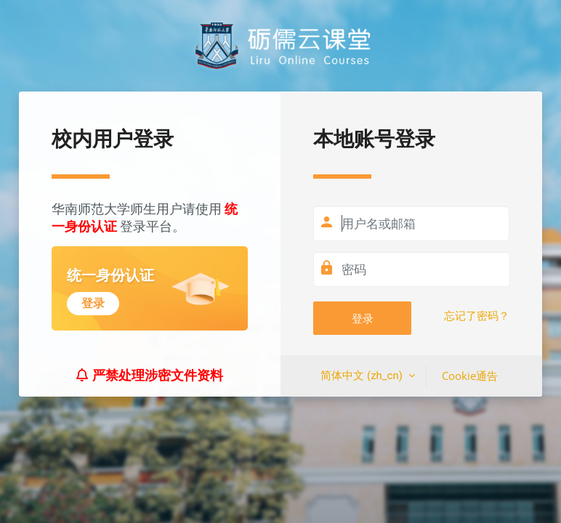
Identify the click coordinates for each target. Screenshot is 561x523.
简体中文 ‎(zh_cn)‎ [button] (362, 375)
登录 (363, 318)
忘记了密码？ (476, 316)
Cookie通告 (470, 375)
